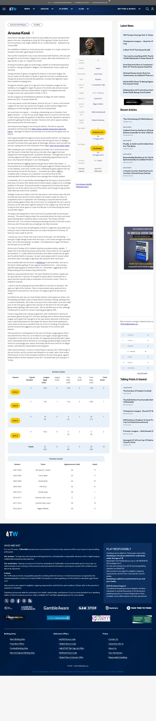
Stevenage (97, 148)
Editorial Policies (75, 672)
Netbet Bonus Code (67, 643)
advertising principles (100, 2)
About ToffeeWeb (118, 672)
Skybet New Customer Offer (71, 657)
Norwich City (98, 132)
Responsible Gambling (118, 657)
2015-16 (15, 421)
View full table (142, 373)
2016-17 (15, 436)
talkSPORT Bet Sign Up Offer (71, 648)
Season (45, 9)
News (27, 9)
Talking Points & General (133, 379)
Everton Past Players (18, 25)
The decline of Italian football (137, 391)
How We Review (115, 653)
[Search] (147, 8)
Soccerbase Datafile (84, 184)
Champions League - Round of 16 (138, 411)
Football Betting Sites (19, 648)
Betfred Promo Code (68, 653)
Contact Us (113, 639)
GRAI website (124, 596)
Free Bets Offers (17, 643)
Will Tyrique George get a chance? (139, 35)
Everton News (150, 102)
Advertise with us (104, 672)
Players (63, 9)
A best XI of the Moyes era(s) (136, 50)
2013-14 (15, 392)
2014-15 (15, 405)
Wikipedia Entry (82, 187)
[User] (152, 8)
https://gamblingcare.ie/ (62, 595)
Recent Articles (128, 110)
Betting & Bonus (127, 9)
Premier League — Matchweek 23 (138, 431)
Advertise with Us (116, 643)
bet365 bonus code (67, 639)
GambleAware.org (126, 561)
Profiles (37, 25)
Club (81, 9)
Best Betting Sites (17, 639)
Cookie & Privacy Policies (59, 672)
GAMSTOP (120, 568)
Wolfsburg (41, 262)
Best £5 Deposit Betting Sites (22, 653)
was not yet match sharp (59, 145)
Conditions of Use (89, 672)
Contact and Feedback (40, 672)
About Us (113, 648)
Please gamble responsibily (63, 2)
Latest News (126, 26)
